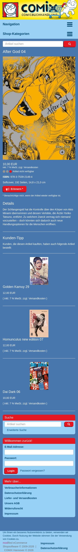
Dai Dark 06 (11, 392)
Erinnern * (14, 189)
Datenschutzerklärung (54, 548)
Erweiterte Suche (17, 430)
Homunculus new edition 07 (23, 339)
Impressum (48, 543)
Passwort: (11, 458)
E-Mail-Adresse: (14, 446)
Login (11, 470)
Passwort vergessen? (32, 470)
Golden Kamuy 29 (16, 287)
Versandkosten (30, 167)
